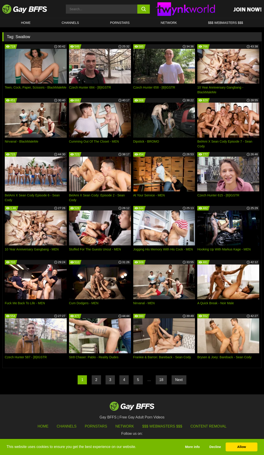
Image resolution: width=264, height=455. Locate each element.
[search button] (143, 9)
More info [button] (192, 447)
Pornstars (96, 426)
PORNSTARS (120, 23)
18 (161, 380)
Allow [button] (241, 447)
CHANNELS (70, 23)
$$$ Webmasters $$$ (225, 23)
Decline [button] (215, 447)
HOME (26, 23)
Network (169, 23)
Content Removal (208, 426)
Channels (66, 426)
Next (179, 380)
